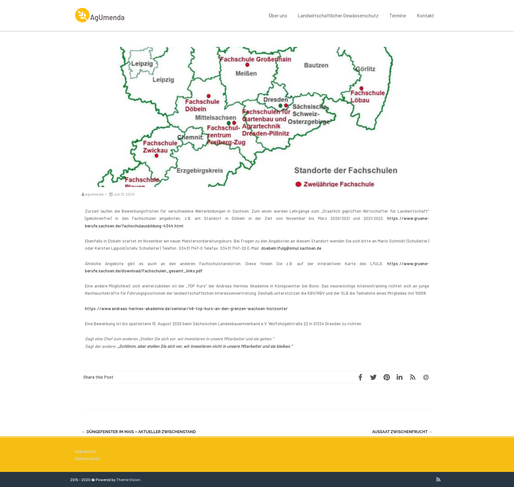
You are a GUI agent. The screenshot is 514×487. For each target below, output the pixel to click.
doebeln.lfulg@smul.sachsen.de (291, 248)
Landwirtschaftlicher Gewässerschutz (338, 15)
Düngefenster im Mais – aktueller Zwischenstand (139, 432)
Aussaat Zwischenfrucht (402, 432)
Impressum (85, 451)
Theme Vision (128, 479)
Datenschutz (87, 458)
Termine (397, 15)
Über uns (278, 15)
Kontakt (425, 15)
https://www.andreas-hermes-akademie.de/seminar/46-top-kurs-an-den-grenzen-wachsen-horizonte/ (186, 308)
